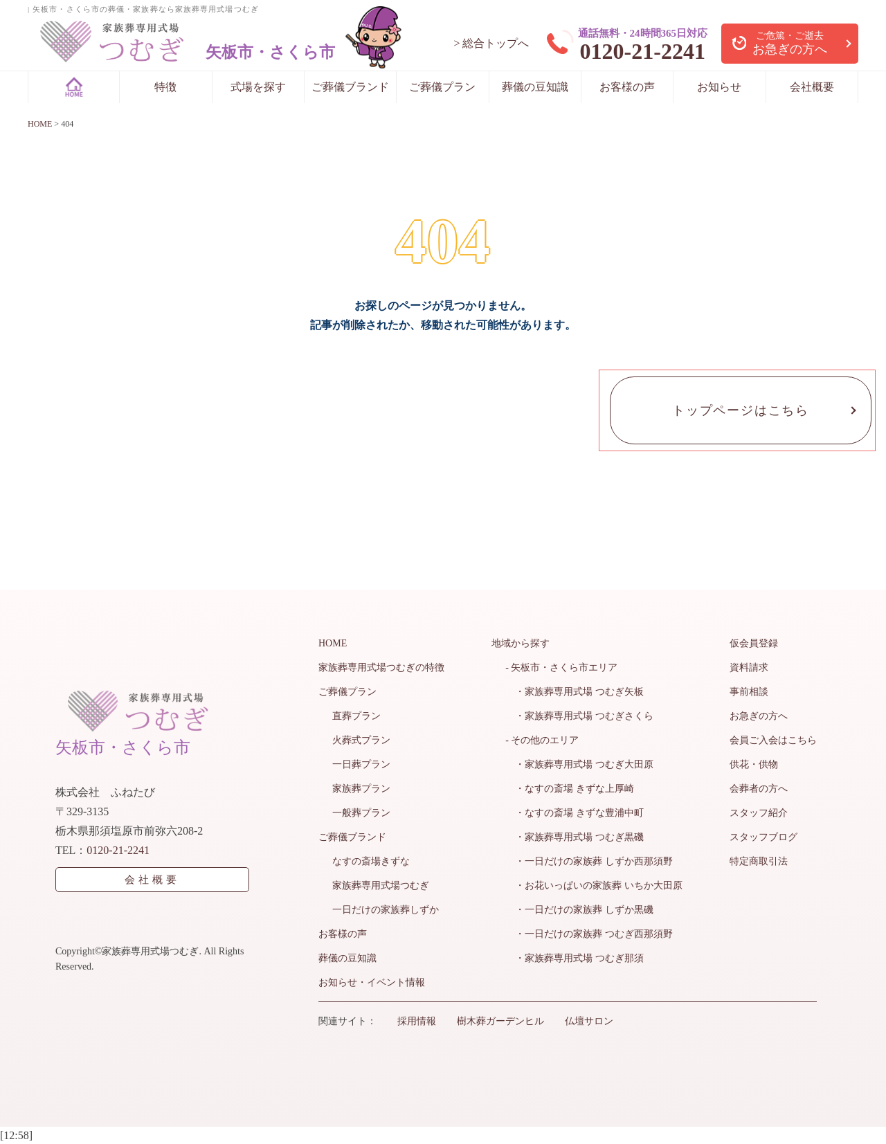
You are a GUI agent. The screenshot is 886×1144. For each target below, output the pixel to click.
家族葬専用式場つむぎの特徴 (381, 667)
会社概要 (812, 87)
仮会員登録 (754, 643)
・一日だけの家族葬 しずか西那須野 (589, 861)
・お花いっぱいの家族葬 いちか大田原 (593, 885)
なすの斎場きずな (371, 861)
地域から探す (520, 643)
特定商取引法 (759, 861)
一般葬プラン (361, 813)
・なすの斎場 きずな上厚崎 (569, 788)
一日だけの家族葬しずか (385, 910)
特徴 (165, 87)
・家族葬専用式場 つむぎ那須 (574, 958)
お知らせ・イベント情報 (371, 982)
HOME (332, 643)
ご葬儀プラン (442, 87)
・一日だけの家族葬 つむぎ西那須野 (589, 934)
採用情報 (416, 1021)
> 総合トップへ (491, 43)
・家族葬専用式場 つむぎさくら (579, 716)
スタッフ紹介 (759, 813)
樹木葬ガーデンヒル (500, 1021)
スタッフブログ (763, 837)
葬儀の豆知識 (535, 87)
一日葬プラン (361, 764)
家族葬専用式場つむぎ (380, 885)
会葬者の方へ (759, 788)
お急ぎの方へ (759, 716)
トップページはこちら (740, 410)
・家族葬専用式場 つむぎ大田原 (579, 764)
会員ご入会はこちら (773, 740)
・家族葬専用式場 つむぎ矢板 (574, 692)
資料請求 (749, 667)
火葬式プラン (361, 740)
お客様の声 (627, 87)
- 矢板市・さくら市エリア (561, 667)
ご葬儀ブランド (350, 87)
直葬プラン (356, 716)
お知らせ (719, 87)
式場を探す (258, 87)
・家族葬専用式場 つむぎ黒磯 (574, 837)
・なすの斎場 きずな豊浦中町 (574, 813)
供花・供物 (754, 764)
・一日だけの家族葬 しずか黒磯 (579, 910)
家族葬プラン (361, 788)
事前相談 (749, 692)
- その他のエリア (542, 740)
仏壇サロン (589, 1021)
